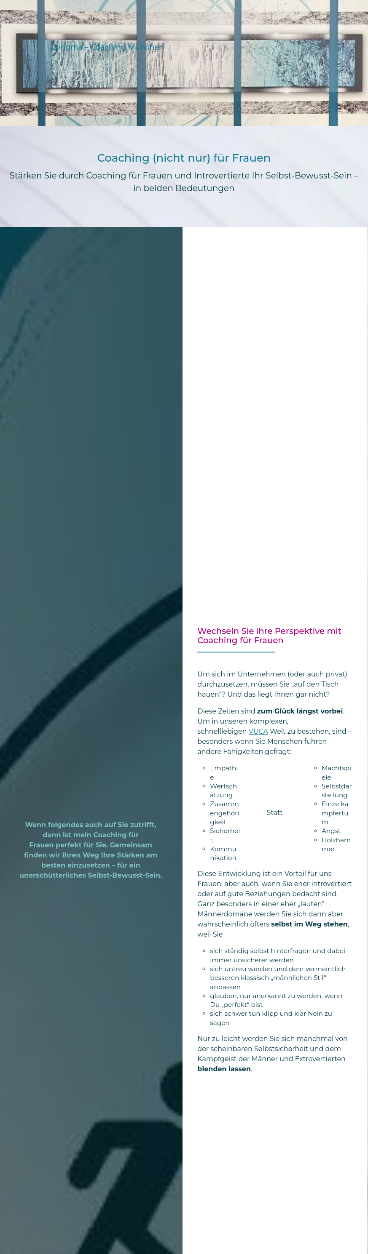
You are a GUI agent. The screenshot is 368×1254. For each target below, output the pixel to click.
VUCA (258, 731)
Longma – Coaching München (107, 46)
